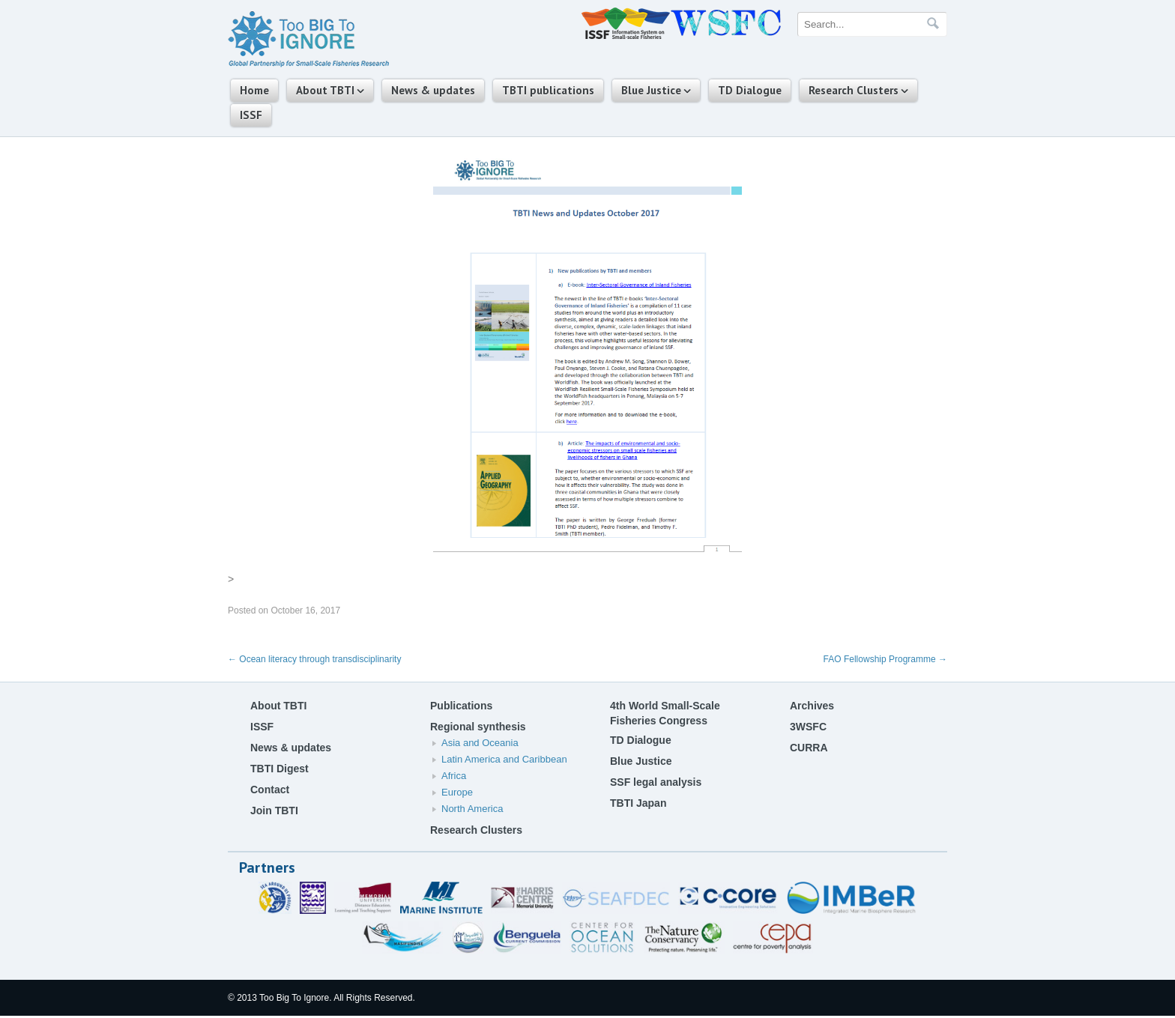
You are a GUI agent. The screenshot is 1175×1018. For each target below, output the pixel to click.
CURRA (809, 748)
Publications (461, 706)
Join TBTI (274, 810)
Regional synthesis (478, 727)
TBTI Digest (279, 769)
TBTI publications (548, 90)
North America (472, 808)
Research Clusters (853, 90)
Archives (812, 706)
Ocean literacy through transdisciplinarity (314, 659)
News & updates (433, 90)
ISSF (251, 115)
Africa (453, 775)
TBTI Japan (638, 803)
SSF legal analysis (655, 782)
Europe (457, 792)
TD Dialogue (750, 90)
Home (254, 90)
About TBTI (325, 90)
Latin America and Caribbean (504, 759)
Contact (269, 790)
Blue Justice (651, 90)
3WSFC (808, 727)
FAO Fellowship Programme (885, 659)
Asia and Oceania (480, 742)
